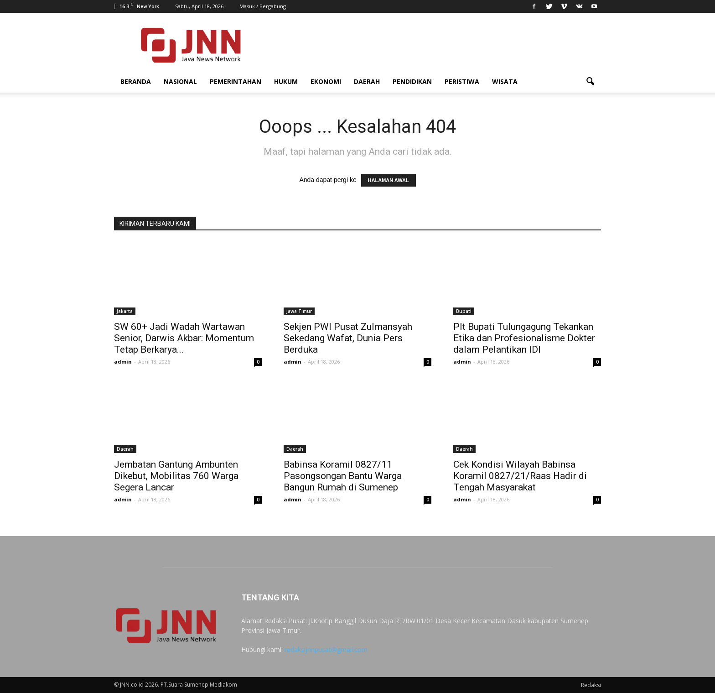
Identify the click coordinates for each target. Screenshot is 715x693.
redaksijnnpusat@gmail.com (326, 649)
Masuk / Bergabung (262, 6)
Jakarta (125, 311)
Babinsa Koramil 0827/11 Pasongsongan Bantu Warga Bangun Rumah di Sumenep (343, 476)
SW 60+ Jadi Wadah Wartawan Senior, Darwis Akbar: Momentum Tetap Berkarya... (184, 338)
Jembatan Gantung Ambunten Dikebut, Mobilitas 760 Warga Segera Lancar (176, 476)
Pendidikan (412, 81)
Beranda (135, 81)
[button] (590, 82)
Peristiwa (462, 81)
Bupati (463, 311)
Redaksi (591, 685)
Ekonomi (326, 81)
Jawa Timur (299, 311)
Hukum (286, 81)
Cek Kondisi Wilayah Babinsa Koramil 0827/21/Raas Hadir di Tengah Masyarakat (520, 476)
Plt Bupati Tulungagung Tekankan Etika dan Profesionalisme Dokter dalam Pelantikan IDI (524, 338)
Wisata (505, 81)
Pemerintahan (235, 81)
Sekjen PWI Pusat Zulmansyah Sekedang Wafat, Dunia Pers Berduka (348, 338)
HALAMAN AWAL (388, 180)
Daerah (367, 81)
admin (123, 361)
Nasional (180, 81)
